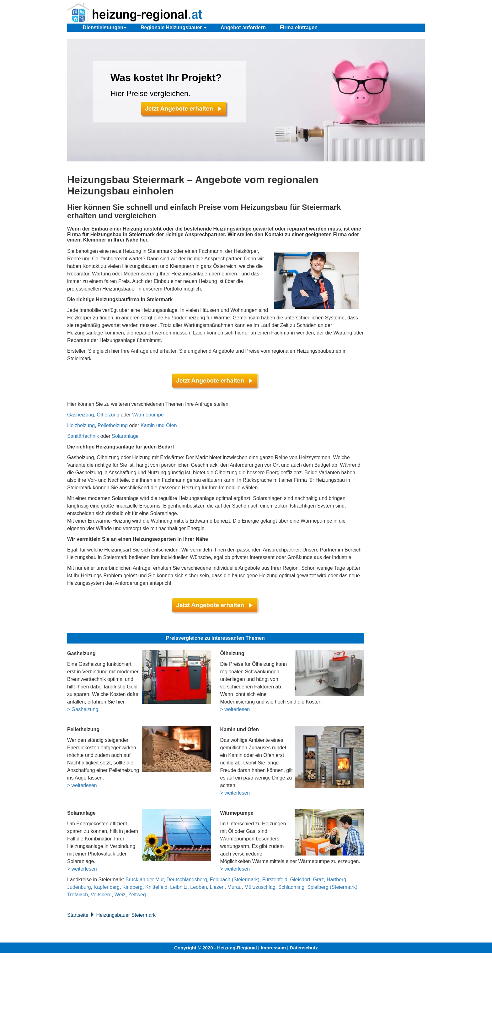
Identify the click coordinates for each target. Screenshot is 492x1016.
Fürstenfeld (274, 879)
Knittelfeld (156, 887)
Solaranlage (125, 436)
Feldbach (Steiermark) (234, 879)
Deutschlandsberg (187, 879)
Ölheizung (108, 414)
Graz (318, 879)
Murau (234, 887)
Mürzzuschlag (259, 887)
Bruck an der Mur (145, 879)
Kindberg (132, 887)
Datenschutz (304, 947)
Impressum (273, 947)
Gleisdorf (300, 879)
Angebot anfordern (243, 27)
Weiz (120, 894)
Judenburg (79, 887)
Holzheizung (81, 425)
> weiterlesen (235, 709)
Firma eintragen (299, 27)
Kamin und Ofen (159, 425)
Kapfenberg (107, 887)
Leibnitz (178, 887)
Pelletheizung (113, 425)
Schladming (291, 887)
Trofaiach (77, 894)
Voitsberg (101, 894)
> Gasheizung (82, 709)
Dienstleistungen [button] (104, 27)
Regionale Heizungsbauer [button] (173, 27)
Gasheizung (80, 414)
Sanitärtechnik (83, 436)
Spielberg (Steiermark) (332, 887)
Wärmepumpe (147, 414)
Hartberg (336, 879)
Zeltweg (137, 894)
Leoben (198, 887)
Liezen (217, 887)
